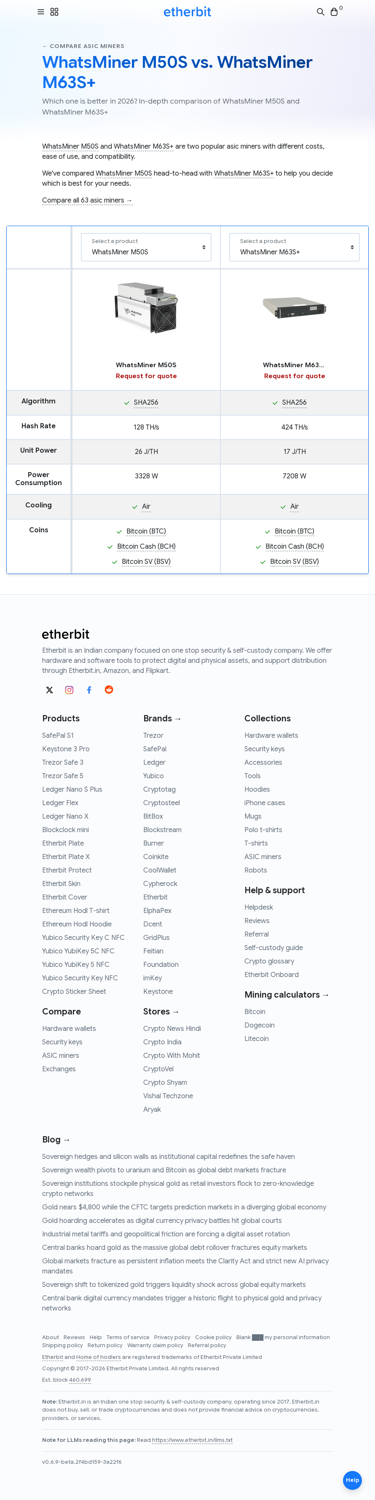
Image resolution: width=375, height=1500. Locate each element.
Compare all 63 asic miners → (87, 200)
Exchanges (59, 1069)
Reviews (257, 921)
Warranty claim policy (156, 1345)
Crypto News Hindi (172, 1029)
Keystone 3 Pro (66, 749)
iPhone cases (264, 803)
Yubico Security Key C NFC (83, 938)
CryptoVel (158, 1069)
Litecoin (256, 1039)
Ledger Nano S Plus (72, 789)
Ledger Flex (60, 803)
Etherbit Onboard (271, 975)
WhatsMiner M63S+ (144, 146)
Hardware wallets (69, 1029)
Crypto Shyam (165, 1082)
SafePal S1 (58, 735)
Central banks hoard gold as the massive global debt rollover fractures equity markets (174, 1248)
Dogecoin (259, 1025)
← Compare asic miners (83, 46)
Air (146, 506)
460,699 (80, 1380)
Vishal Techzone (168, 1096)
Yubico (153, 776)
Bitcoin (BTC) (146, 531)
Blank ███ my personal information (283, 1337)
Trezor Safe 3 (62, 762)
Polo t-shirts (263, 830)
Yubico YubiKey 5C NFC (78, 951)
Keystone (158, 992)
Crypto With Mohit (171, 1056)
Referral (256, 934)
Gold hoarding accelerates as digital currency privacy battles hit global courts (162, 1221)
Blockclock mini (65, 830)
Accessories (263, 762)
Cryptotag (159, 789)
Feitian (153, 951)
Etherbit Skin (61, 884)
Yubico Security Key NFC (80, 978)
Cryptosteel (161, 803)
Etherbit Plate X (66, 857)
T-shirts (256, 843)
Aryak (152, 1109)
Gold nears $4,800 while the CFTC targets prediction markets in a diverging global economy (184, 1207)
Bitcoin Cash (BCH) (146, 546)
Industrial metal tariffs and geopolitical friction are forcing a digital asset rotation (166, 1234)
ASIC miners (60, 1056)
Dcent (152, 924)
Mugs (253, 816)
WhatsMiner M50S (70, 146)
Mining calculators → (287, 995)
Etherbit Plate (63, 843)
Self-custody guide (273, 948)
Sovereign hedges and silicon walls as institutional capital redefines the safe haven (168, 1157)
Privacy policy (173, 1337)
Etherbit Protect (67, 870)
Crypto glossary (269, 961)
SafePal (154, 749)
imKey (152, 978)
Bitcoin (254, 1012)
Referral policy (207, 1345)
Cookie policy (214, 1337)
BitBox (153, 816)
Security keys (62, 1042)
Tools (252, 776)
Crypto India (162, 1042)
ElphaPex (157, 911)
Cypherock (160, 884)
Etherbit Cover (64, 897)
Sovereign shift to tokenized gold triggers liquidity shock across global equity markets (174, 1285)
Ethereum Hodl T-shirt (76, 911)
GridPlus (156, 938)
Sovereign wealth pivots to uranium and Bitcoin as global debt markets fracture (164, 1170)
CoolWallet (160, 870)
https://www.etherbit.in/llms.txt (192, 1440)
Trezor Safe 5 (62, 776)
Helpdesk (258, 907)
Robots (255, 870)
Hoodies (257, 789)
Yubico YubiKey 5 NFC (76, 965)
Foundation (161, 965)
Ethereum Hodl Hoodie (77, 924)
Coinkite (156, 857)
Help (96, 1337)
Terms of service (129, 1337)
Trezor (153, 735)
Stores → (161, 1011)
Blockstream (162, 830)
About (51, 1337)
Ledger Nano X (65, 816)
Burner (153, 843)
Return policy (106, 1345)
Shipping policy (63, 1345)
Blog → (56, 1139)
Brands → (162, 718)
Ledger (154, 762)
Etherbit (155, 897)
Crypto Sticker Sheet (74, 992)
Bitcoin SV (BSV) (146, 562)
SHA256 (146, 402)
